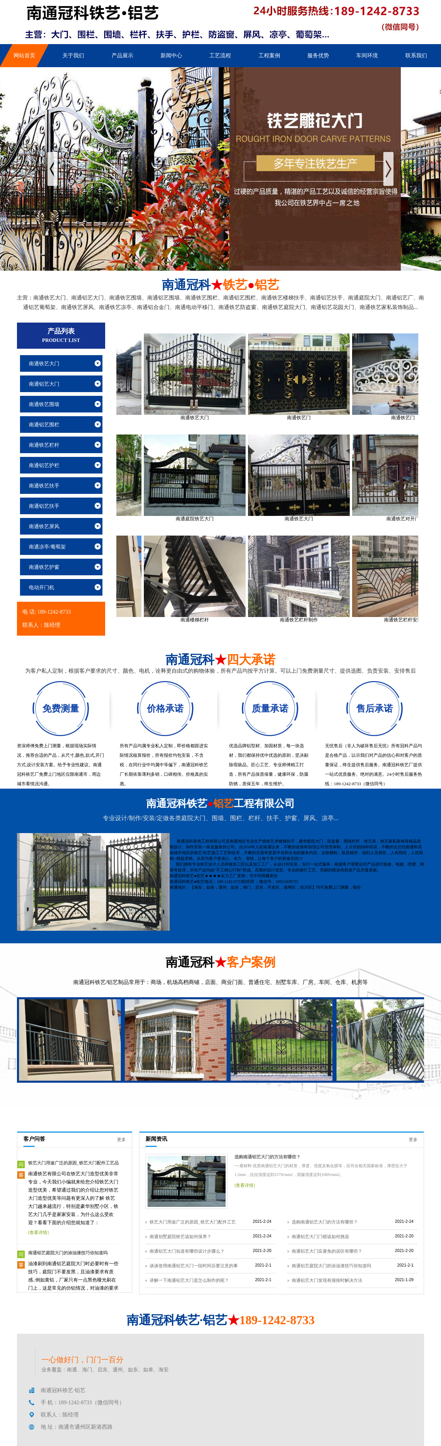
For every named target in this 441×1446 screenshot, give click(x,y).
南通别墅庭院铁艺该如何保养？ (180, 1236)
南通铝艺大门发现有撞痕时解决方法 (327, 1280)
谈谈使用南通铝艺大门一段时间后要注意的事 (194, 1265)
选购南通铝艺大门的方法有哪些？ (267, 1156)
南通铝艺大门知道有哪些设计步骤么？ (187, 1251)
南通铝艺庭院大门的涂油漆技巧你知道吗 (68, 1252)
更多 (121, 1139)
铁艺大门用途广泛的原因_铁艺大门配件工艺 (193, 1222)
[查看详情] (38, 1232)
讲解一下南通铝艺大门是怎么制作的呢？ (189, 1280)
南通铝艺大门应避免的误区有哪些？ (327, 1251)
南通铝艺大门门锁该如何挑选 (320, 1236)
